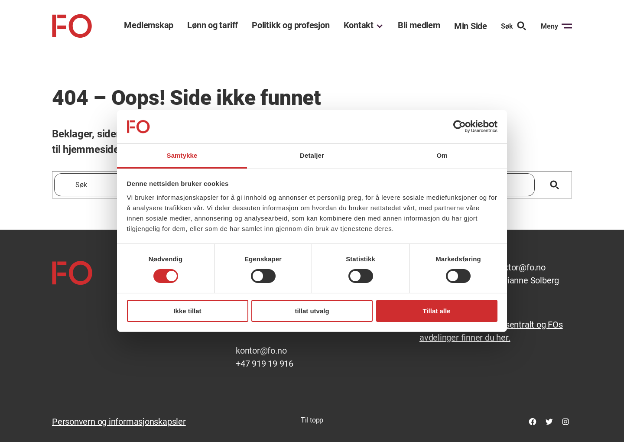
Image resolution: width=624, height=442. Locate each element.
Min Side (470, 26)
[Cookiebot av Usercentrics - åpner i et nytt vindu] (459, 126)
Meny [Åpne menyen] (556, 26)
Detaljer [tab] (312, 155)
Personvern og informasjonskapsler (119, 421)
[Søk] (554, 184)
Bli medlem (419, 25)
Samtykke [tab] (182, 155)
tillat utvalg (312, 311)
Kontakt (359, 25)
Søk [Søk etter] (514, 26)
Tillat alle (437, 311)
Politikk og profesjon (290, 25)
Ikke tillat (187, 311)
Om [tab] (441, 155)
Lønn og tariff (212, 25)
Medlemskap (148, 25)
